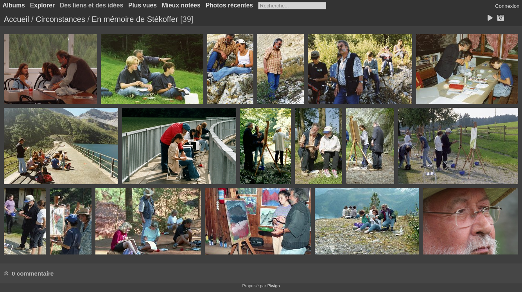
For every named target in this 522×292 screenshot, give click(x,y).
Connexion (507, 6)
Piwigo (273, 285)
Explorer (42, 5)
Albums (14, 5)
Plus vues (142, 5)
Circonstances (60, 19)
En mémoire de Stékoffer (135, 19)
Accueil (16, 19)
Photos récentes (229, 5)
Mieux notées (181, 5)
